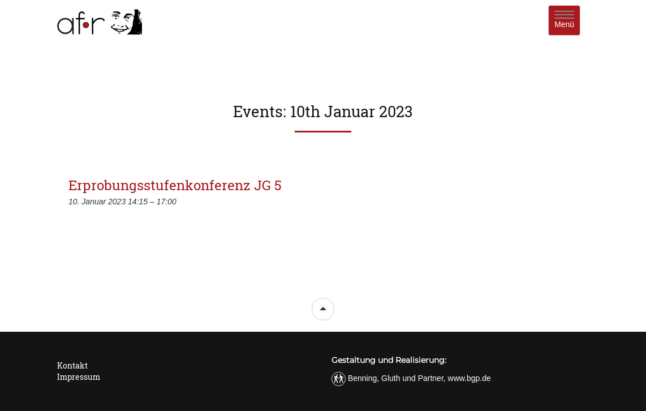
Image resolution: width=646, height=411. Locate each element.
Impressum (78, 376)
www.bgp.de (469, 378)
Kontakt (72, 365)
